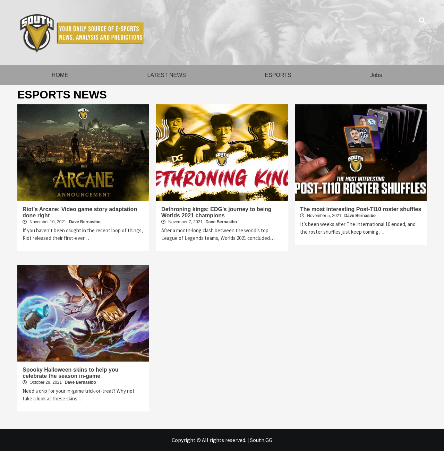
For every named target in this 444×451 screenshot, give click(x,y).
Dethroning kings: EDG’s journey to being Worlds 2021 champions (216, 212)
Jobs (376, 75)
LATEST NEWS (166, 75)
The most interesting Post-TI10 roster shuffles (360, 209)
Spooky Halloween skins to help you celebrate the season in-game (71, 373)
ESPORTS (278, 75)
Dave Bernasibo (85, 221)
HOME (60, 75)
